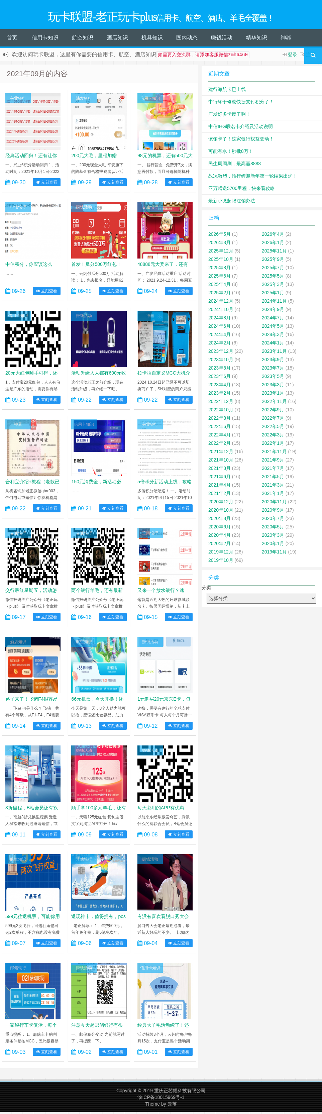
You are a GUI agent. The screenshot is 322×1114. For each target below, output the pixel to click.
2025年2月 (219, 294)
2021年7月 (273, 470)
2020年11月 (274, 503)
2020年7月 (273, 520)
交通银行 (150, 209)
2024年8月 (219, 319)
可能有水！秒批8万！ (230, 153)
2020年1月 (273, 545)
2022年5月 (273, 428)
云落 (172, 1106)
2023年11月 (274, 353)
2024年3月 (273, 336)
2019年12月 (220, 553)
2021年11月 (274, 453)
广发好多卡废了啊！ (229, 116)
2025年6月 (219, 278)
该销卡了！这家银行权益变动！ (241, 140)
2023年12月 (220, 353)
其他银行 (84, 861)
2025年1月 (273, 294)
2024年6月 (219, 328)
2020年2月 (219, 545)
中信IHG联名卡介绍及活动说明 (240, 128)
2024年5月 (273, 328)
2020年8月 (219, 520)
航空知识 (82, 39)
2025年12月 (220, 253)
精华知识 (256, 39)
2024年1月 (273, 344)
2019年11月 (274, 553)
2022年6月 (219, 428)
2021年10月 (220, 462)
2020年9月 (273, 512)
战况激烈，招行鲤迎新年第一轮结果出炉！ (252, 178)
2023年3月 (273, 386)
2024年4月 (219, 336)
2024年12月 (220, 303)
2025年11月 (274, 253)
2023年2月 (219, 395)
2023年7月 (273, 370)
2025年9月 (273, 261)
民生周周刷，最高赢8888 (234, 165)
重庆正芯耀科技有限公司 (180, 1092)
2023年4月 (219, 386)
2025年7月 (273, 269)
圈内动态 (187, 39)
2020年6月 (219, 528)
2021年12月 (220, 453)
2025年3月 (273, 286)
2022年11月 (274, 403)
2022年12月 (220, 403)
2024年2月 (219, 344)
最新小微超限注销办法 (231, 202)
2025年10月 (220, 261)
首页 (12, 39)
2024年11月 (274, 303)
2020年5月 (273, 528)
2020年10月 (220, 512)
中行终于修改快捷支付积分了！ (241, 103)
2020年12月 (220, 503)
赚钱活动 (221, 39)
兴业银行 (18, 100)
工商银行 (150, 535)
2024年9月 (273, 311)
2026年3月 (219, 244)
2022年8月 (219, 420)
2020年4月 (219, 537)
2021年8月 (219, 470)
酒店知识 (117, 39)
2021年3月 (273, 487)
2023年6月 (219, 378)
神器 (286, 39)
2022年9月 (273, 411)
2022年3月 (273, 436)
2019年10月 (220, 562)
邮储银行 (18, 970)
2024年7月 (273, 319)
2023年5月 (273, 378)
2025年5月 (273, 278)
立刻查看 (46, 184)
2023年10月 (220, 361)
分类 (206, 589)
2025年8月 (219, 269)
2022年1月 (273, 445)
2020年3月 (273, 537)
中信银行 (18, 209)
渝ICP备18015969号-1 (160, 1099)
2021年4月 (219, 487)
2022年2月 (219, 445)
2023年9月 (273, 361)
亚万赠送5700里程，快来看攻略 (241, 190)
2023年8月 (219, 370)
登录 (292, 56)
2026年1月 (273, 244)
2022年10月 (220, 411)
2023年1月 (273, 395)
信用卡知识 (45, 39)
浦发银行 (84, 100)
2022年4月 (219, 436)
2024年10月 (220, 311)
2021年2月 (219, 495)
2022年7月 (273, 420)
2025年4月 (219, 286)
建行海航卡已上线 (227, 91)
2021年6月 (219, 478)
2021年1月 (273, 495)
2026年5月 (219, 236)
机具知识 (152, 39)
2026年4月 (273, 236)
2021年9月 (273, 462)
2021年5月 (273, 478)
